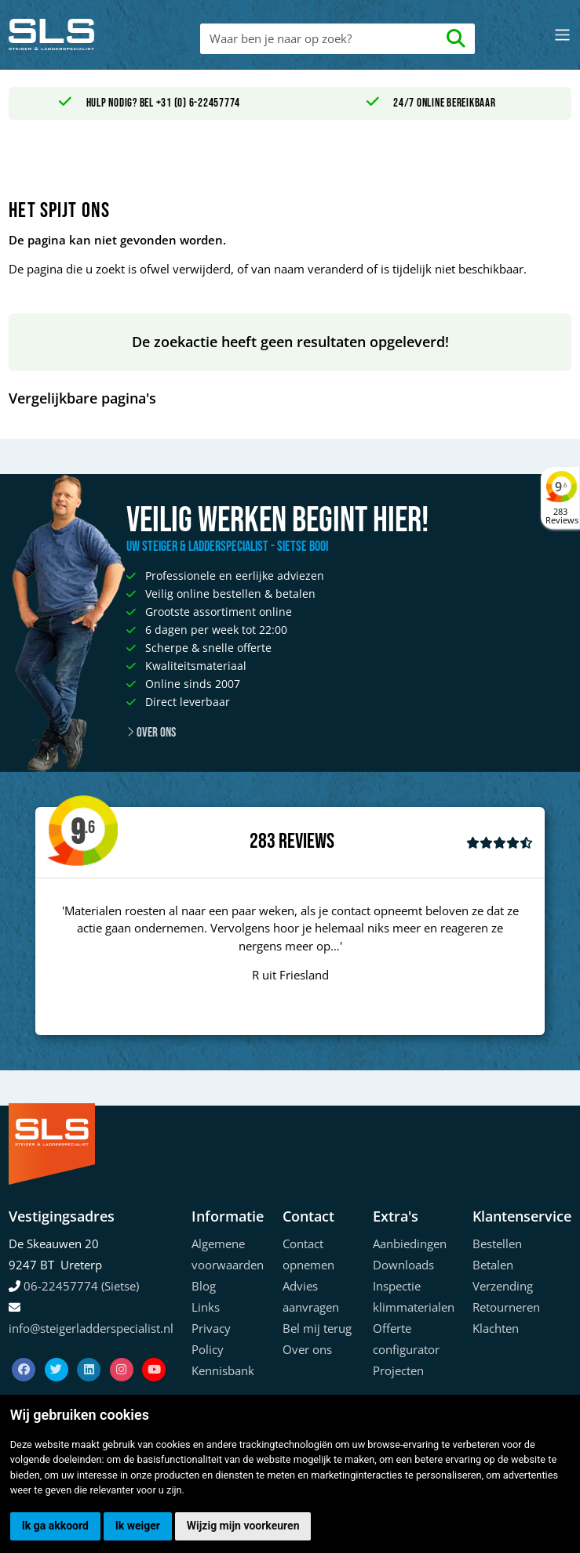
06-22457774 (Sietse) (81, 1286)
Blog (204, 1286)
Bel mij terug (317, 1328)
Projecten (398, 1370)
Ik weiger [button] (137, 1525)
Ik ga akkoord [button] (55, 1525)
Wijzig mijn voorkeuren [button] (243, 1525)
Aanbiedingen (410, 1243)
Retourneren (506, 1307)
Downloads (403, 1264)
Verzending (502, 1286)
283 (262, 841)
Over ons (151, 732)
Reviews (306, 842)
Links (206, 1307)
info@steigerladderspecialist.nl (91, 1328)
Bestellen (497, 1243)
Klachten (495, 1328)
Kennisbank (223, 1370)
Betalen (492, 1264)
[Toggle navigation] (562, 35)
